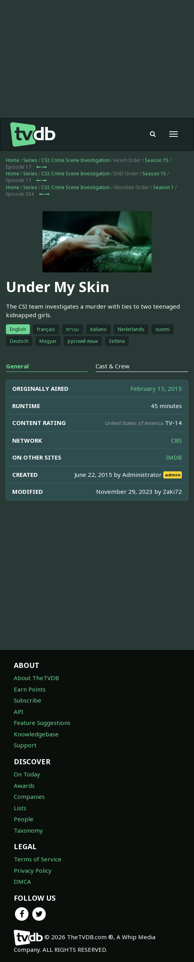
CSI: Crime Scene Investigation (75, 160)
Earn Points (30, 689)
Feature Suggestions (42, 723)
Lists (20, 808)
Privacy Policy (33, 870)
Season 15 (156, 160)
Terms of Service (37, 859)
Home (12, 160)
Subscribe (27, 700)
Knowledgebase (36, 734)
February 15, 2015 (156, 388)
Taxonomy (28, 830)
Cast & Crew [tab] (112, 366)
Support (25, 745)
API (18, 712)
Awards (24, 785)
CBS (176, 440)
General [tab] (17, 366)
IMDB (174, 457)
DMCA (22, 881)
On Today (27, 774)
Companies (29, 796)
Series (30, 160)
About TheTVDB (36, 678)
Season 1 (163, 187)
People (23, 819)
